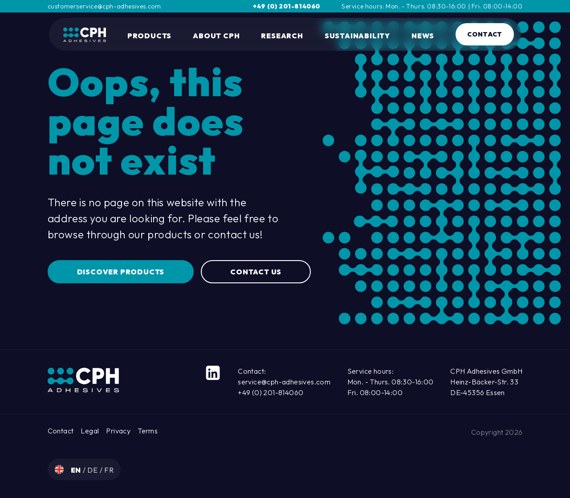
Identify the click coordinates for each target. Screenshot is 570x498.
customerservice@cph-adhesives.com (104, 6)
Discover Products (121, 271)
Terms (148, 430)
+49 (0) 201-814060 (286, 6)
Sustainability (357, 35)
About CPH (216, 35)
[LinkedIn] (213, 373)
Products (149, 35)
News (422, 35)
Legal (90, 430)
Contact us (255, 271)
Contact (484, 34)
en (77, 469)
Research (282, 35)
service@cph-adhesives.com (284, 381)
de (93, 469)
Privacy (118, 430)
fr (109, 469)
